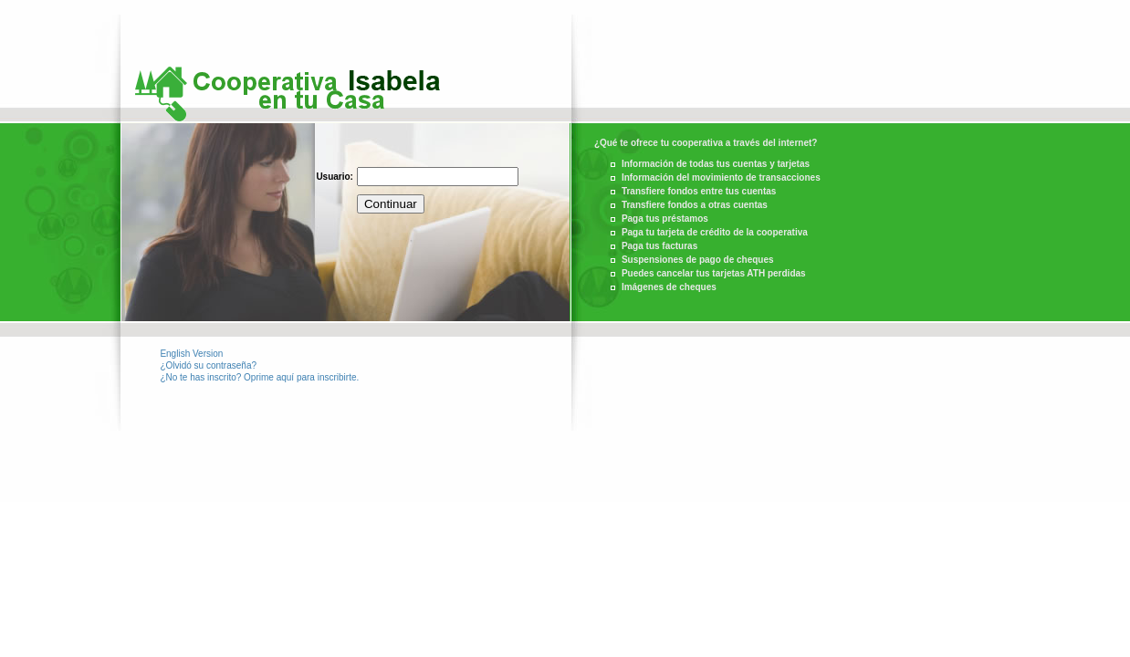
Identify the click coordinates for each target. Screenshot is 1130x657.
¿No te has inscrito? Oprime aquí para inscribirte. (259, 377)
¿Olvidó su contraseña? (208, 365)
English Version (191, 354)
